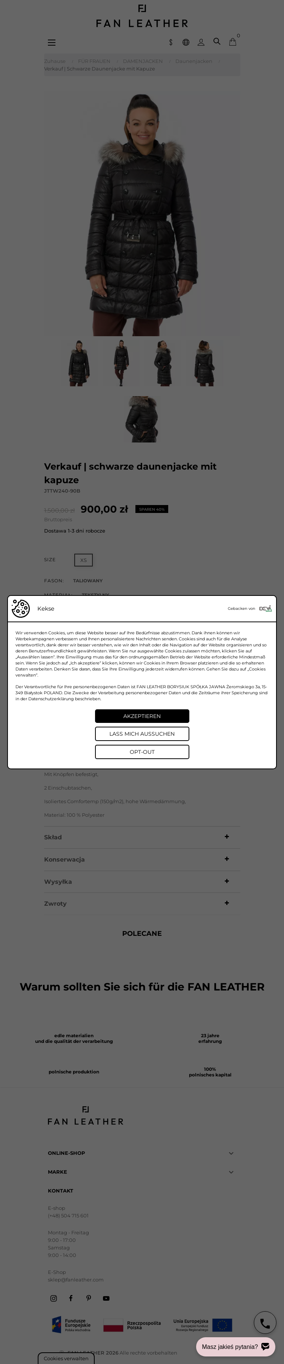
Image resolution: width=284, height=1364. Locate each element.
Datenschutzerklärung (51, 698)
